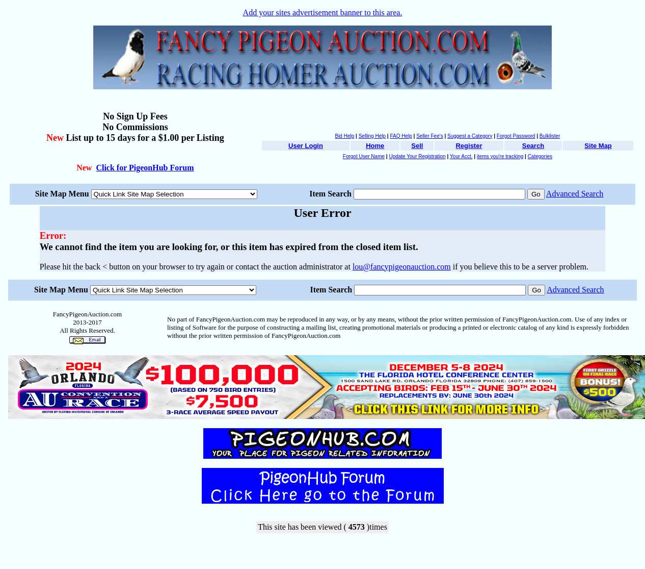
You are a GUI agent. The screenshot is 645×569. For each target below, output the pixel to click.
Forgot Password (516, 136)
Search (533, 146)
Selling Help (372, 136)
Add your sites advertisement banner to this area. (322, 12)
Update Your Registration (417, 156)
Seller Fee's (429, 136)
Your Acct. (461, 156)
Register (468, 146)
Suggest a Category (469, 136)
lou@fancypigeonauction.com (402, 266)
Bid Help (344, 136)
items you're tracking (500, 156)
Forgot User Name (364, 156)
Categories (540, 156)
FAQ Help (401, 136)
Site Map (597, 146)
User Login (305, 146)
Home (375, 146)
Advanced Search (574, 193)
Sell (417, 146)
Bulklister (550, 136)
